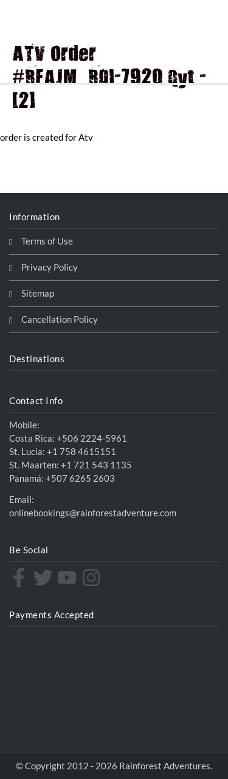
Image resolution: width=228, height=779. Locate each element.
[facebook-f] (20, 577)
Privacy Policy (49, 267)
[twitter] (44, 577)
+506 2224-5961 (92, 438)
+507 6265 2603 (80, 478)
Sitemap (37, 293)
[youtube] (68, 577)
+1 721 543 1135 (96, 465)
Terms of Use (47, 241)
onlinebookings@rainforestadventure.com (92, 513)
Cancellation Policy (59, 319)
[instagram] (92, 577)
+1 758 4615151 (81, 452)
